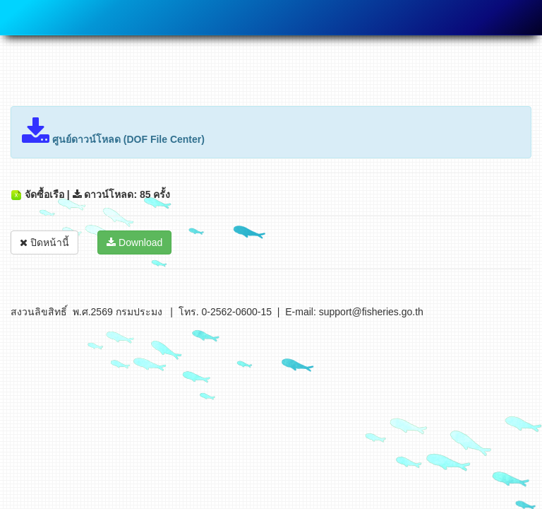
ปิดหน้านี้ (44, 242)
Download (134, 242)
